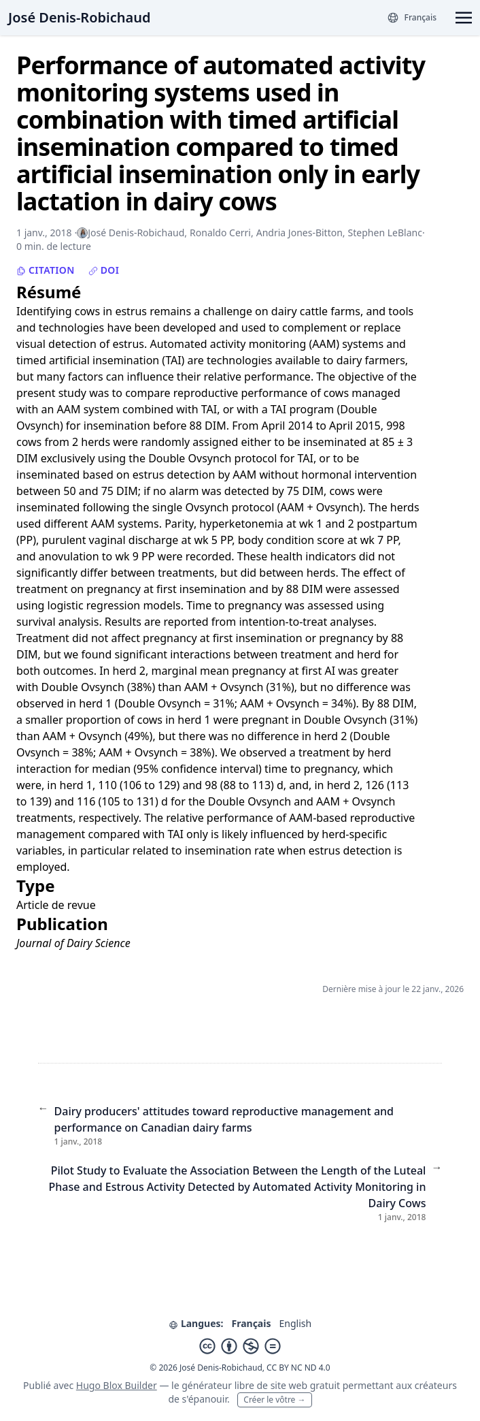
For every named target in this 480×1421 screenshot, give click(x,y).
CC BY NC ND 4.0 (298, 1367)
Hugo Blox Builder (116, 1385)
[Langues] (411, 17)
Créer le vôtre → (274, 1399)
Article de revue (56, 904)
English (295, 1323)
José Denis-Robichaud (79, 17)
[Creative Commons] (240, 1346)
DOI (104, 270)
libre (244, 1385)
